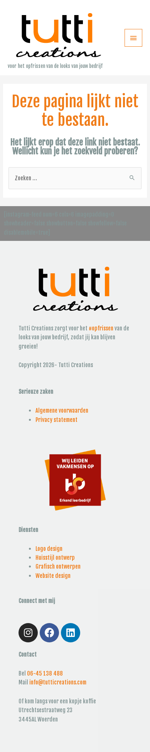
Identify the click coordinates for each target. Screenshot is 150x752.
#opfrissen (101, 328)
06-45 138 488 (45, 673)
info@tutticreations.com (57, 682)
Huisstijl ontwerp (55, 557)
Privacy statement (56, 419)
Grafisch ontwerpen (58, 566)
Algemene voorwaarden (61, 410)
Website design (53, 575)
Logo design (48, 548)
